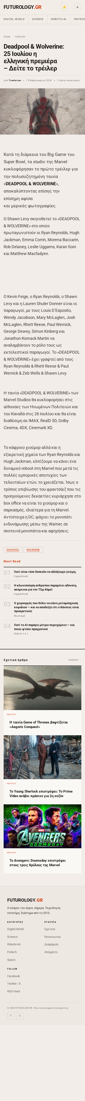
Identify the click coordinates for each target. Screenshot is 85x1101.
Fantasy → (75, 660)
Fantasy (20, 37)
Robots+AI (58, 19)
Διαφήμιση (51, 944)
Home (7, 37)
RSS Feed (13, 991)
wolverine (33, 549)
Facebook (13, 976)
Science (37, 19)
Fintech (12, 952)
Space (11, 959)
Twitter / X (14, 983)
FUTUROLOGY (22, 7)
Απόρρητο (51, 952)
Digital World (14, 19)
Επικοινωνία (52, 936)
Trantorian (15, 80)
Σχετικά (49, 929)
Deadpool (13, 549)
